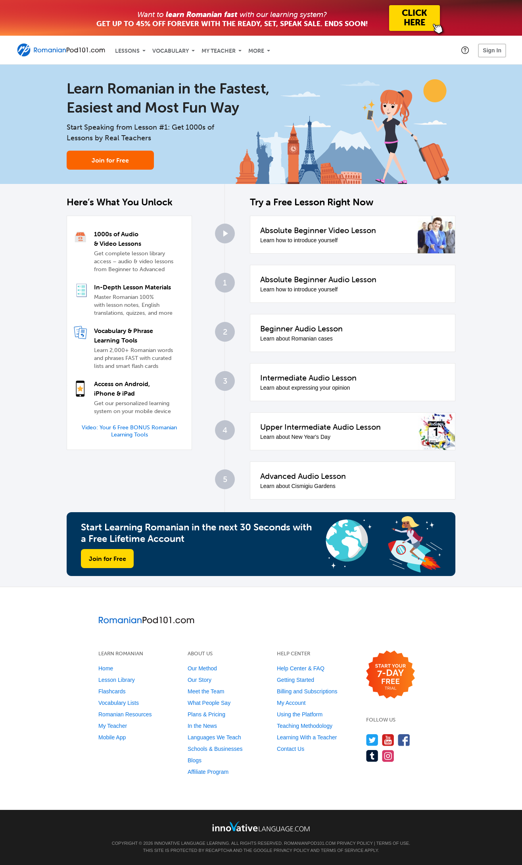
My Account (291, 703)
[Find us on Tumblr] (372, 756)
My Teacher (219, 51)
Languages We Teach (214, 737)
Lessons (127, 51)
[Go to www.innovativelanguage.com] (261, 826)
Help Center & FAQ (300, 668)
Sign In (492, 50)
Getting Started (295, 680)
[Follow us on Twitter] (372, 740)
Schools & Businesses (215, 749)
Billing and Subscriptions (307, 691)
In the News (202, 726)
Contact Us (290, 749)
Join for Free (110, 160)
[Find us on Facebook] (404, 740)
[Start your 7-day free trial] (390, 675)
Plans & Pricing (206, 714)
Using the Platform (299, 714)
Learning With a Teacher (307, 737)
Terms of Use (392, 843)
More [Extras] (256, 51)
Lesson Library (116, 680)
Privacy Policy (354, 843)
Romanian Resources (125, 714)
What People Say (209, 703)
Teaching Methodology (304, 726)
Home (105, 668)
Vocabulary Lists (118, 703)
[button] (465, 50)
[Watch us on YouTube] (388, 740)
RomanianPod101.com (310, 843)
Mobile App (112, 737)
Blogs (195, 760)
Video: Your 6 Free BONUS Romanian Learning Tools (129, 431)
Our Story (199, 680)
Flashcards (111, 691)
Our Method (202, 668)
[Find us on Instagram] (388, 756)
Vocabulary (170, 51)
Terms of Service (342, 850)
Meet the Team (206, 691)
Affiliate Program (208, 772)
